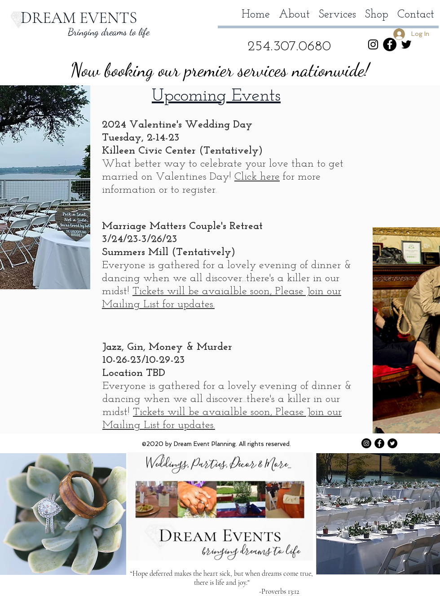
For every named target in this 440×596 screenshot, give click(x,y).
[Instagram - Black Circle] (366, 443)
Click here (257, 177)
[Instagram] (373, 44)
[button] (428, 43)
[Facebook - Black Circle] (389, 44)
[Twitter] (406, 44)
